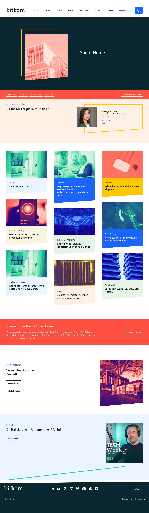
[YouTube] (58, 490)
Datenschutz (127, 499)
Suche (137, 8)
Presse (70, 10)
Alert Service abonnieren (132, 94)
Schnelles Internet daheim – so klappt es (122, 188)
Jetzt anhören (13, 438)
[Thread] (65, 490)
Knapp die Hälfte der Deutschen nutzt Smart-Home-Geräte (26, 287)
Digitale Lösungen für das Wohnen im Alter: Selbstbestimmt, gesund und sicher (73, 191)
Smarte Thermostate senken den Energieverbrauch (72, 296)
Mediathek (84, 10)
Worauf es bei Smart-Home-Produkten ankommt (24, 236)
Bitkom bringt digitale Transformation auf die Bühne (73, 245)
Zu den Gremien (135, 332)
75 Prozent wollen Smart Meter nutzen (122, 290)
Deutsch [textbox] (8, 499)
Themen (35, 10)
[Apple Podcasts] (84, 490)
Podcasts (49, 94)
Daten (47, 10)
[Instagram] (71, 490)
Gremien (23, 94)
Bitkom (97, 10)
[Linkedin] (52, 490)
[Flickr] (96, 490)
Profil (103, 123)
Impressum (140, 499)
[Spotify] (90, 490)
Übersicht (11, 94)
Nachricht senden (107, 120)
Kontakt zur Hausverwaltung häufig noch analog (121, 239)
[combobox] (9, 499)
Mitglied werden (125, 10)
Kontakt (136, 489)
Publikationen (36, 94)
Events (59, 10)
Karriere (110, 10)
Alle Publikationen (14, 391)
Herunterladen (13, 383)
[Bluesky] (77, 490)
